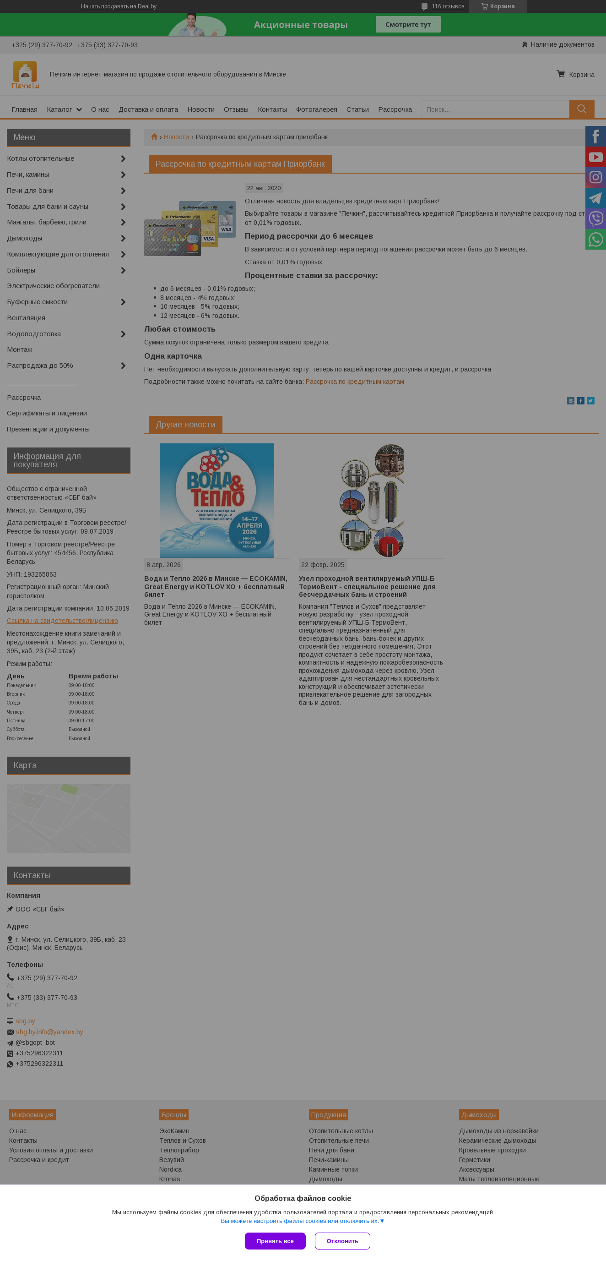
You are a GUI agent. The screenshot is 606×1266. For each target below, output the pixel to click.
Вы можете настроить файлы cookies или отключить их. (300, 1220)
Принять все (275, 1241)
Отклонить (342, 1241)
